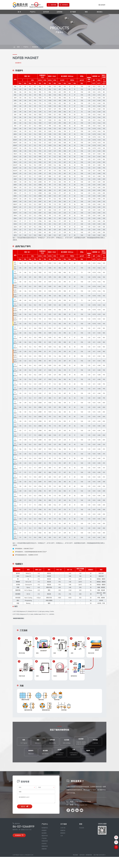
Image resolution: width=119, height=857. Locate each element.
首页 (18, 47)
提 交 (24, 807)
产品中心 (32, 12)
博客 (86, 12)
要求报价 (65, 5)
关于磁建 (73, 12)
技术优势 (46, 12)
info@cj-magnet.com (82, 805)
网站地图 (75, 855)
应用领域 (59, 12)
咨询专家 (53, 5)
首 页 (19, 12)
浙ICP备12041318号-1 (100, 855)
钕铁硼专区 (34, 47)
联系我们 (99, 12)
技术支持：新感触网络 (86, 855)
